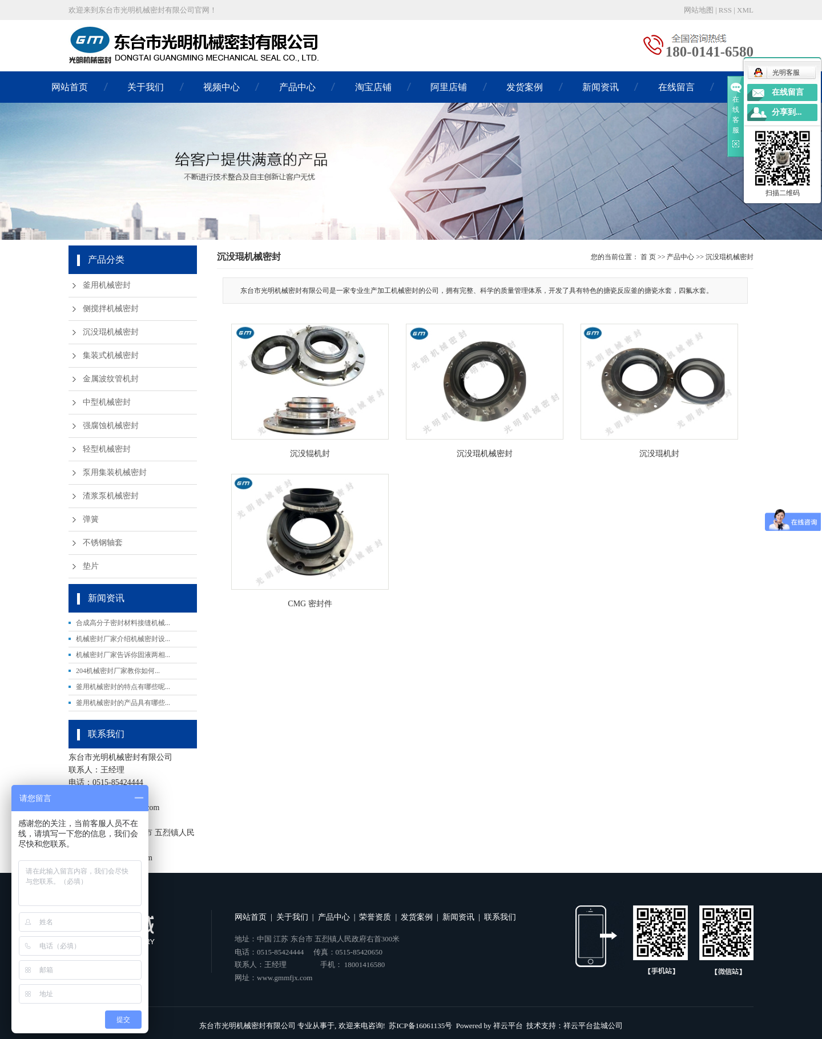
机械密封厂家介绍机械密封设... (123, 639)
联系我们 (500, 917)
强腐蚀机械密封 (111, 425)
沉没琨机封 (659, 453)
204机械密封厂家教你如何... (118, 671)
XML (745, 10)
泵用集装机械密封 (115, 472)
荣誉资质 (375, 917)
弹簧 (91, 519)
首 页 (648, 257)
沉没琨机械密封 (111, 332)
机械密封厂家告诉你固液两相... (123, 655)
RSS (725, 10)
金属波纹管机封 (111, 378)
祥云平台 (508, 1025)
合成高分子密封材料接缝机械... (123, 623)
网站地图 (699, 10)
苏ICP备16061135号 (420, 1025)
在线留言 (676, 87)
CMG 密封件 (310, 603)
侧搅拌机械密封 (111, 308)
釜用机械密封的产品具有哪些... (123, 703)
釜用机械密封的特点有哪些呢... (123, 687)
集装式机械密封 (111, 355)
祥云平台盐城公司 (593, 1025)
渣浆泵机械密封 (111, 496)
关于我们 (145, 87)
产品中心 (297, 87)
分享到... (787, 112)
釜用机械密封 (107, 285)
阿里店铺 (448, 87)
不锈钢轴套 (103, 542)
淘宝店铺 (373, 87)
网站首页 (69, 87)
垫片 (91, 566)
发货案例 (524, 87)
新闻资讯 (600, 87)
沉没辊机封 (310, 453)
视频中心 (221, 87)
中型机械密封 (107, 402)
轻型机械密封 (107, 449)
